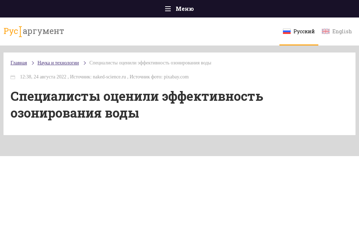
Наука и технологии (58, 62)
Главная (19, 62)
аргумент (34, 31)
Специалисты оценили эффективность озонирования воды (150, 62)
